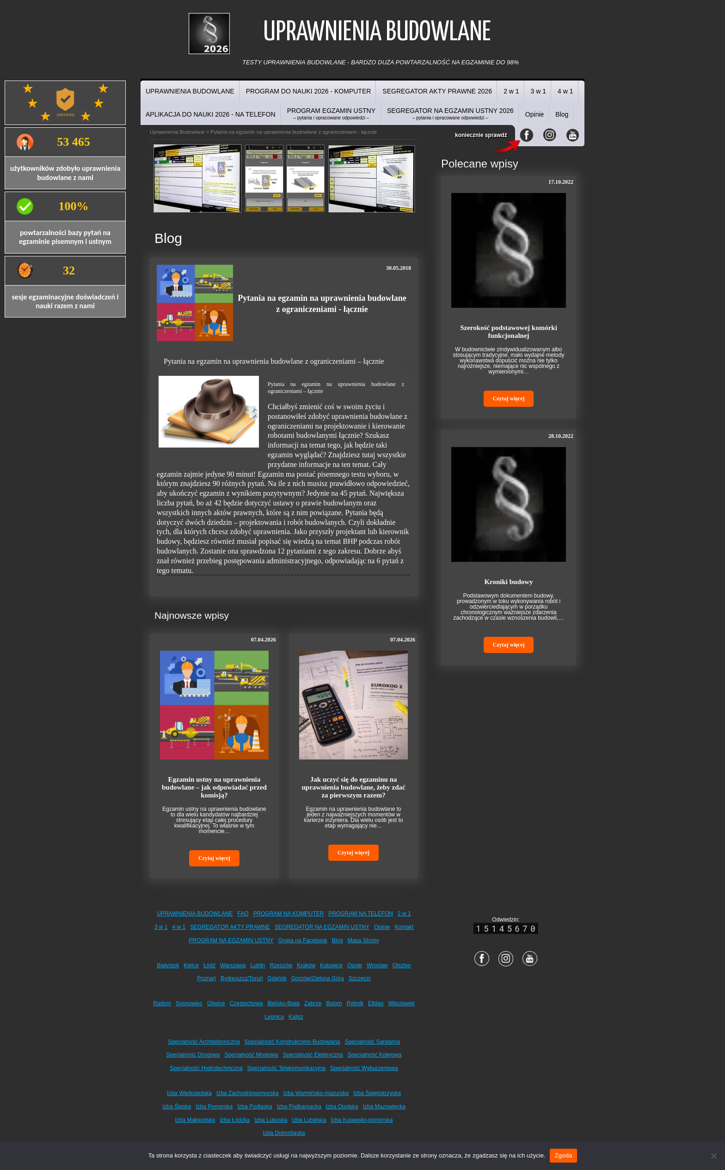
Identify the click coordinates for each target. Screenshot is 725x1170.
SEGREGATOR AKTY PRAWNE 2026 (437, 91)
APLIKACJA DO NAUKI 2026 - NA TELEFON (211, 114)
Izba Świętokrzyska (377, 1093)
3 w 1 (538, 91)
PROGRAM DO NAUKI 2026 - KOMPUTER (308, 91)
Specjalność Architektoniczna (204, 1042)
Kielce (191, 965)
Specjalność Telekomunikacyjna (286, 1068)
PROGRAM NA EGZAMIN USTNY (231, 940)
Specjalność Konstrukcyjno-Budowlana (292, 1042)
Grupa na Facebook (302, 940)
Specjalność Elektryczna (313, 1055)
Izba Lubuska (270, 1120)
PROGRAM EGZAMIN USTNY (331, 113)
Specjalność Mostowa (251, 1055)
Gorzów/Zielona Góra (317, 978)
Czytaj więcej (214, 858)
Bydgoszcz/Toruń (242, 978)
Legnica (274, 1017)
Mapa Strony (363, 940)
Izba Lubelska (309, 1120)
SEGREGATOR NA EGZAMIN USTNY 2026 (450, 113)
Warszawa (233, 965)
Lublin (258, 965)
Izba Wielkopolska (189, 1093)
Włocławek (401, 1003)
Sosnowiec (189, 1003)
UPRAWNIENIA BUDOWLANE (190, 91)
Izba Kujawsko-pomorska (362, 1120)
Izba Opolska (342, 1106)
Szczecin (360, 978)
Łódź (209, 965)
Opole (354, 965)
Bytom (334, 1003)
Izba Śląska (176, 1106)
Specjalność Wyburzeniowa (364, 1068)
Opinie (534, 114)
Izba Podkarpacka (299, 1106)
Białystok (168, 965)
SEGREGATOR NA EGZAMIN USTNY (322, 927)
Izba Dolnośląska (284, 1133)
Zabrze (312, 1003)
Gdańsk (276, 978)
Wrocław (377, 965)
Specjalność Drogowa (193, 1055)
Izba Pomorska (214, 1106)
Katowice (331, 965)
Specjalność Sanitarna (371, 1042)
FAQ (243, 913)
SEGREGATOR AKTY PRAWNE (230, 927)
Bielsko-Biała (284, 1003)
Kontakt (404, 927)
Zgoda (563, 1155)
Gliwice (216, 1003)
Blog (561, 114)
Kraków (306, 965)
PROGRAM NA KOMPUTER (288, 913)
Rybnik (354, 1003)
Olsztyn (402, 965)
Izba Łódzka (235, 1120)
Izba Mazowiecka (384, 1106)
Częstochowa (246, 1003)
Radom (162, 1003)
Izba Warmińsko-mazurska (316, 1093)
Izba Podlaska (254, 1106)
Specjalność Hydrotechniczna (206, 1068)
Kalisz (296, 1017)
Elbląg (375, 1003)
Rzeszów (281, 965)
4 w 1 (565, 91)
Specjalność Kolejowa (375, 1055)
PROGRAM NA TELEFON (360, 913)
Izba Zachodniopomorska (247, 1093)
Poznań (206, 978)
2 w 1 (511, 91)
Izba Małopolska (195, 1120)
